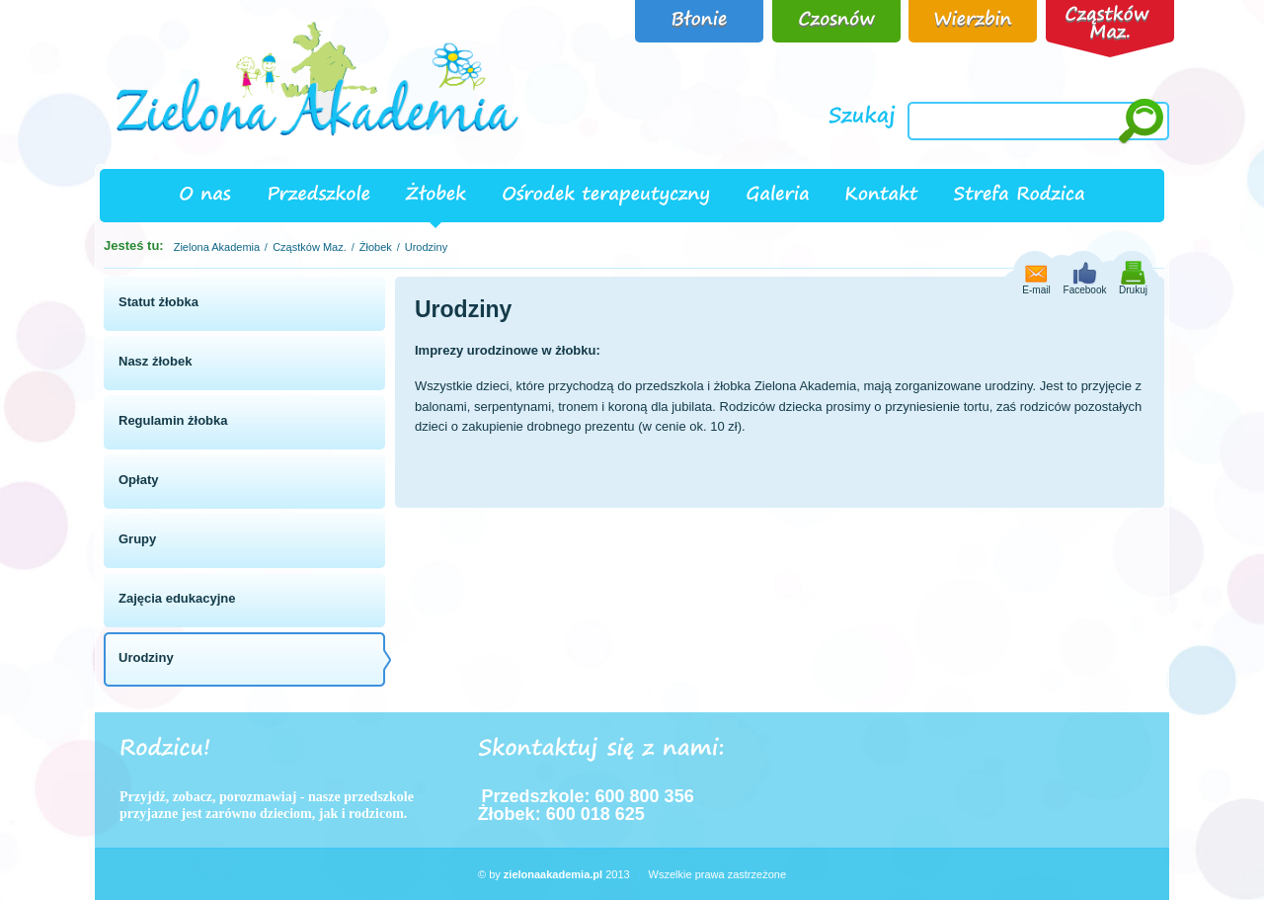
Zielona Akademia (217, 247)
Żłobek (375, 247)
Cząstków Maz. (310, 247)
